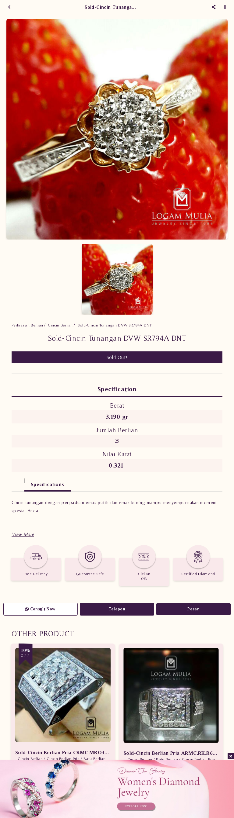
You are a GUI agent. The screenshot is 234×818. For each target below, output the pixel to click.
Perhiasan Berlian (27, 325)
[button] (23, 534)
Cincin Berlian (60, 325)
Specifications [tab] (47, 484)
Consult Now (40, 609)
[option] (117, 129)
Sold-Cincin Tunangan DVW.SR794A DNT (115, 325)
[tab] (18, 481)
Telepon (117, 609)
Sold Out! (117, 357)
